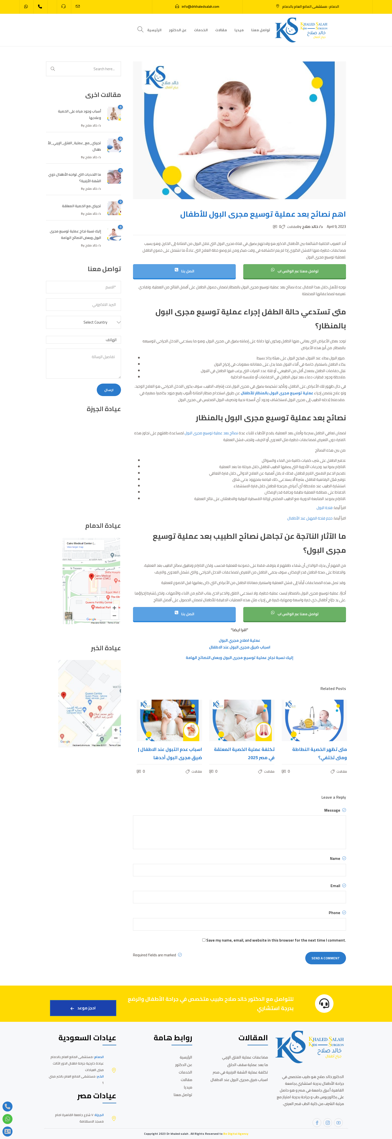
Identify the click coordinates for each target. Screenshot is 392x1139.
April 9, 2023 (336, 226)
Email (338, 886)
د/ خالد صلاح (313, 226)
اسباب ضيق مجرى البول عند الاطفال (239, 647)
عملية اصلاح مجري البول (239, 640)
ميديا (239, 30)
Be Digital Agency (235, 1134)
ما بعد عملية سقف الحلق (247, 1064)
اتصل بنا (184, 271)
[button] (83, 322)
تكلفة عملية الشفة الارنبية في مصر (240, 1072)
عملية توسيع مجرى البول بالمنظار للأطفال (277, 393)
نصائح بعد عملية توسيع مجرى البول (211, 433)
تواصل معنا (260, 30)
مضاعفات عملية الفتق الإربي (245, 1057)
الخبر (100, 1076)
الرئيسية (154, 30)
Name (338, 858)
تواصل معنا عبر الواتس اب (294, 271)
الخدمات (201, 30)
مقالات (221, 30)
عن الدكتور (177, 30)
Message (335, 810)
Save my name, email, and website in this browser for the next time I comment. (276, 940)
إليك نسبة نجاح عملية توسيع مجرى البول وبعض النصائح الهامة (240, 657)
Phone (337, 913)
